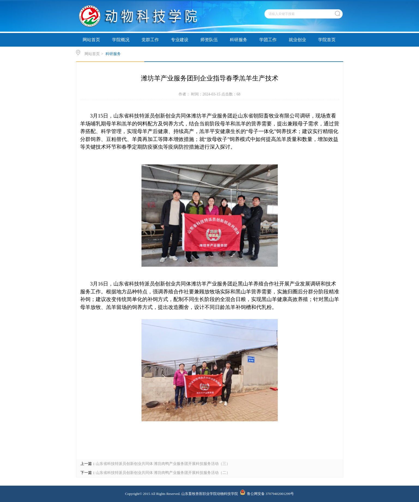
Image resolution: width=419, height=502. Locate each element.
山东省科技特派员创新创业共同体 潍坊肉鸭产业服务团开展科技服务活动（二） (163, 473)
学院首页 (327, 39)
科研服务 (238, 39)
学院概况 (120, 39)
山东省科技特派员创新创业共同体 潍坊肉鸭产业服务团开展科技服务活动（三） (163, 464)
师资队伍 (209, 39)
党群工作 (150, 39)
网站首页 (91, 39)
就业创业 (297, 39)
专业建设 (179, 39)
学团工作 (268, 39)
